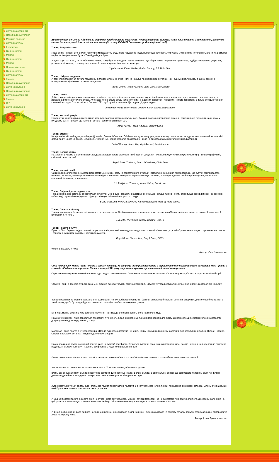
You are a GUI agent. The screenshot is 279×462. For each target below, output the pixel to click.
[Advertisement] (79, 10)
